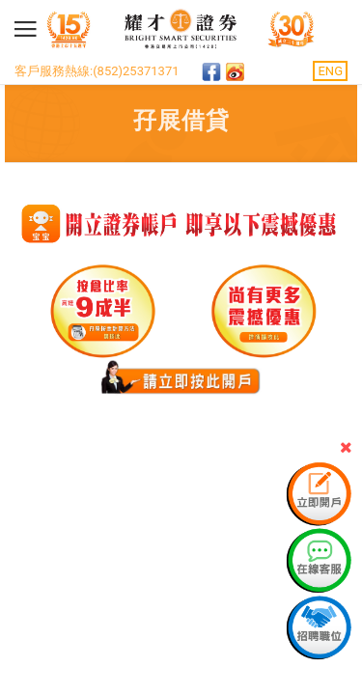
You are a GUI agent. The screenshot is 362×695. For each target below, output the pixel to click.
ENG (330, 71)
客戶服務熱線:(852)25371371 (97, 71)
